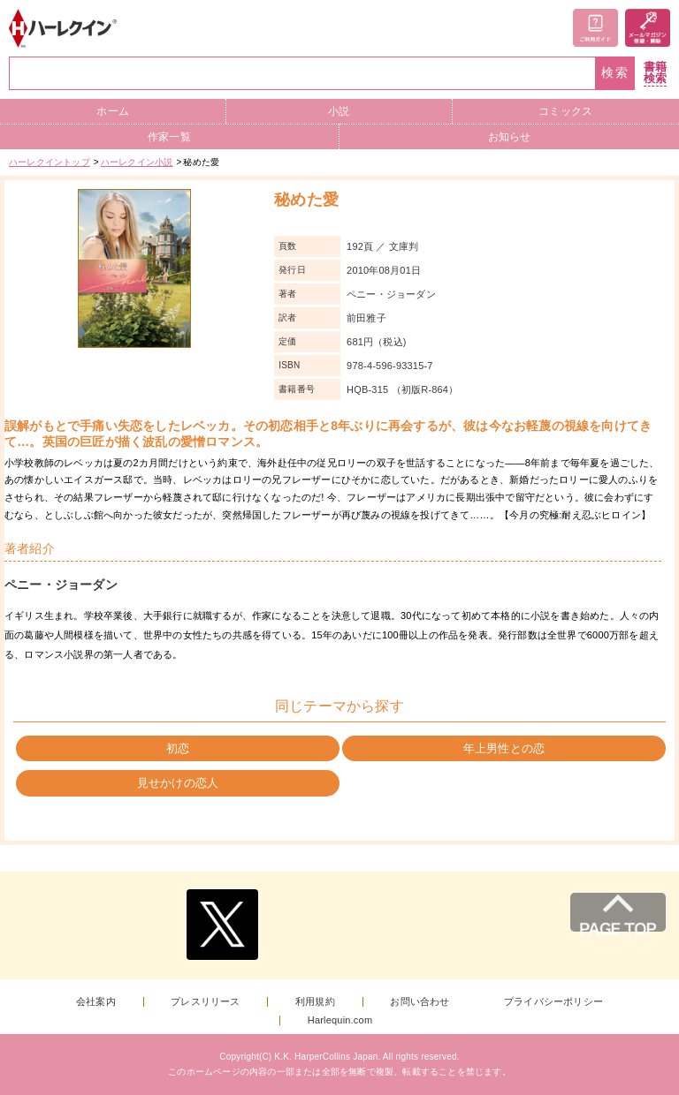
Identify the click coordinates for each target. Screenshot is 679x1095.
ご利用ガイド (595, 28)
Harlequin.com (340, 1020)
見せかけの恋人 (177, 782)
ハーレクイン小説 (137, 162)
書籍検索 (655, 73)
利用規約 (315, 1002)
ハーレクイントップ (49, 162)
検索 (615, 72)
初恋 (177, 748)
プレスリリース (205, 1002)
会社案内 (96, 1002)
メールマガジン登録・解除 (647, 28)
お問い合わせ (419, 1002)
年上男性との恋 (504, 748)
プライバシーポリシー (553, 1002)
